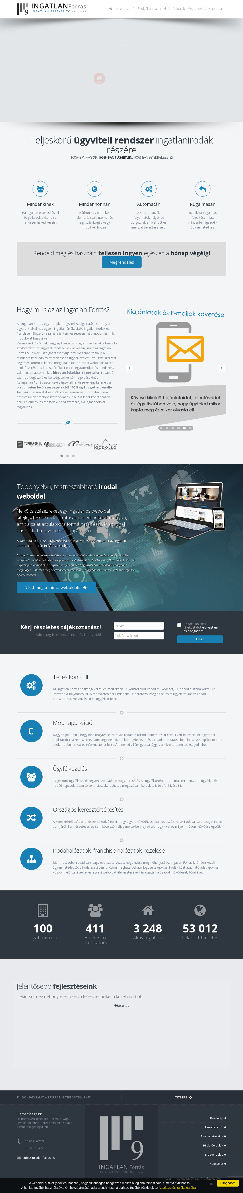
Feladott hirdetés (200, 937)
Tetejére (183, 1097)
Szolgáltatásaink (149, 8)
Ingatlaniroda (43, 937)
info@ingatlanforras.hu (39, 1158)
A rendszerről (125, 8)
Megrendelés (196, 8)
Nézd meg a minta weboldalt (56, 587)
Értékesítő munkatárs (95, 940)
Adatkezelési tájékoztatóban (178, 1187)
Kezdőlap (218, 1118)
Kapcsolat (216, 8)
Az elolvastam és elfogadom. (200, 627)
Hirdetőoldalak (174, 8)
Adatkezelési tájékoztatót (194, 625)
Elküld (200, 639)
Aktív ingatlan (147, 937)
